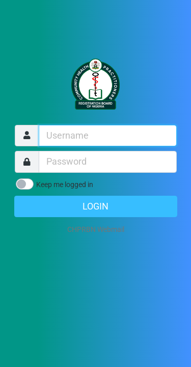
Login (95, 206)
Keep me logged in (64, 184)
